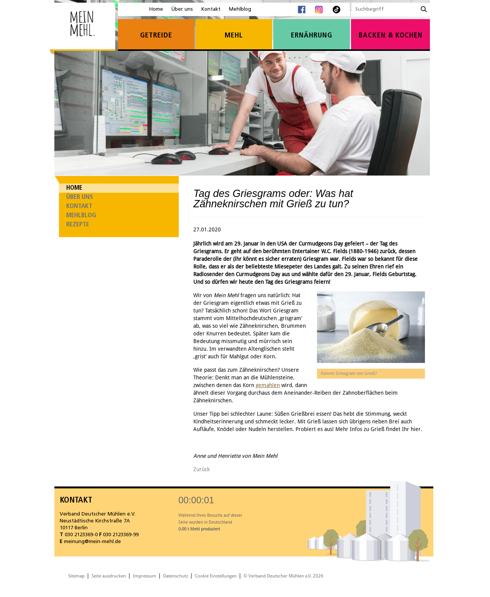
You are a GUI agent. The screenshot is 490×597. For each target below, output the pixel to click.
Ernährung (311, 35)
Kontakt (210, 9)
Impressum (144, 576)
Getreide (156, 35)
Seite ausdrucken (108, 576)
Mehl (234, 35)
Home (156, 9)
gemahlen (268, 385)
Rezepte (77, 224)
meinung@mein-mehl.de (92, 541)
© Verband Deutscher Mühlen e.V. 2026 (283, 576)
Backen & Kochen (391, 35)
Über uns (182, 9)
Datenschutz (175, 576)
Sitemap (76, 576)
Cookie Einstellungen (216, 576)
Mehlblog (240, 9)
